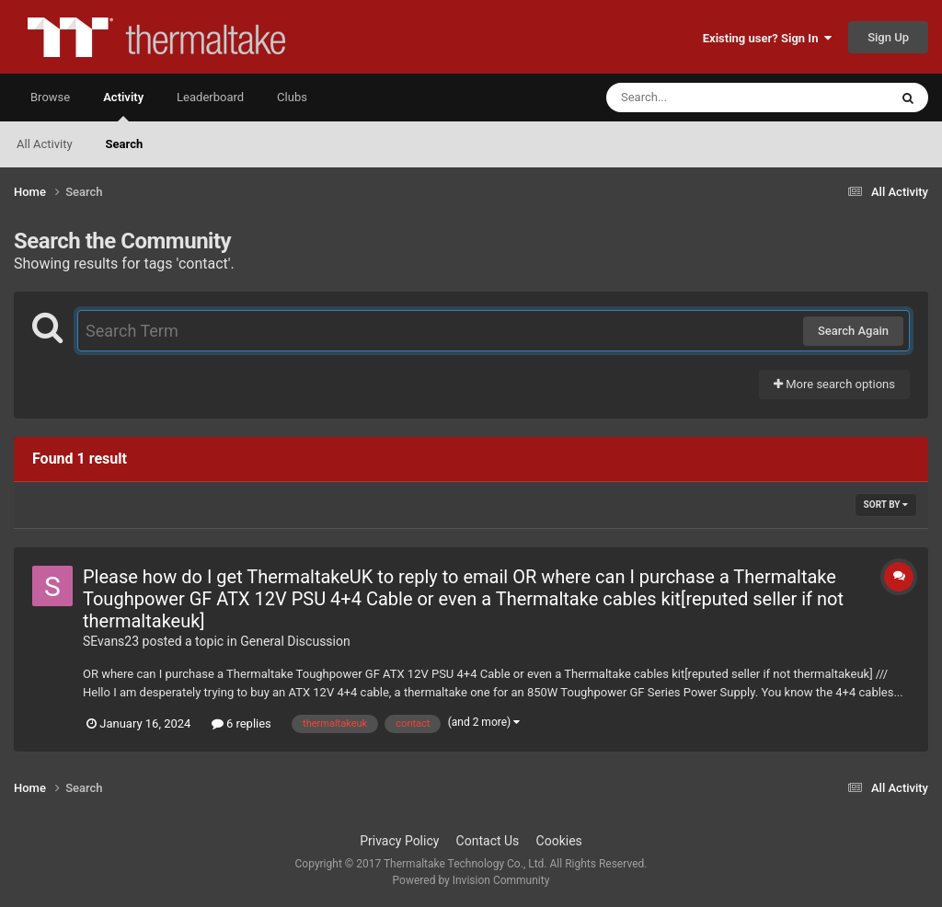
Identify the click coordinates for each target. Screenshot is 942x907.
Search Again (853, 331)
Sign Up (888, 37)
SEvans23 (111, 641)
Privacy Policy (399, 840)
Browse (50, 97)
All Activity (45, 144)
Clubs (292, 97)
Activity (123, 105)
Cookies (559, 840)
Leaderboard (210, 97)
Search (125, 144)
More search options (834, 384)
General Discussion (295, 641)
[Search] (701, 97)
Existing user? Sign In (767, 38)
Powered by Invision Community (471, 880)
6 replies (241, 723)
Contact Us (488, 840)
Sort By (886, 504)
